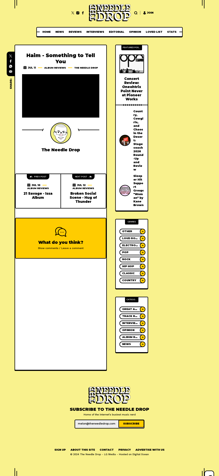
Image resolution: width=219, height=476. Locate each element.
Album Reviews (67, 67)
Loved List (154, 31)
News (59, 31)
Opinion (135, 31)
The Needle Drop (61, 70)
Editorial (116, 31)
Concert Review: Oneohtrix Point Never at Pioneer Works (132, 89)
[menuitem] (46, 32)
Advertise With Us (150, 449)
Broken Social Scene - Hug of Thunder (83, 201)
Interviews (95, 31)
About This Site (83, 449)
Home (46, 31)
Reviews (75, 31)
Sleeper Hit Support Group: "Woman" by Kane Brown (138, 190)
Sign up (60, 449)
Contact (107, 449)
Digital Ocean (140, 453)
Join (148, 12)
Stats (172, 31)
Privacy (124, 449)
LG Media (110, 453)
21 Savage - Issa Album (38, 199)
